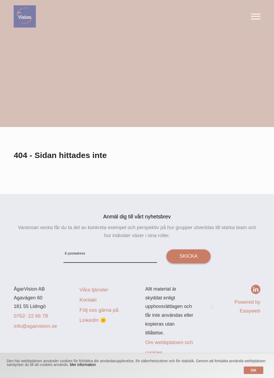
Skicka (188, 256)
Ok (253, 370)
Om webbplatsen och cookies (169, 347)
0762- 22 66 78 (31, 316)
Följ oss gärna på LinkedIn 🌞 (99, 315)
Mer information (83, 364)
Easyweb (250, 311)
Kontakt (88, 300)
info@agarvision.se (35, 326)
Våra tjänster (93, 289)
